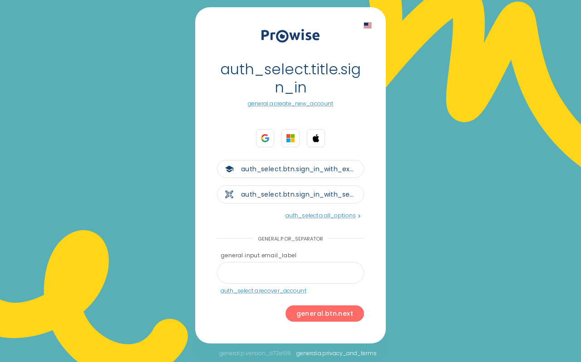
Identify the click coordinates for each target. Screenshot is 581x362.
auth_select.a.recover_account (263, 290)
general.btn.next (325, 313)
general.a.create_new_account (291, 103)
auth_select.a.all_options (323, 215)
